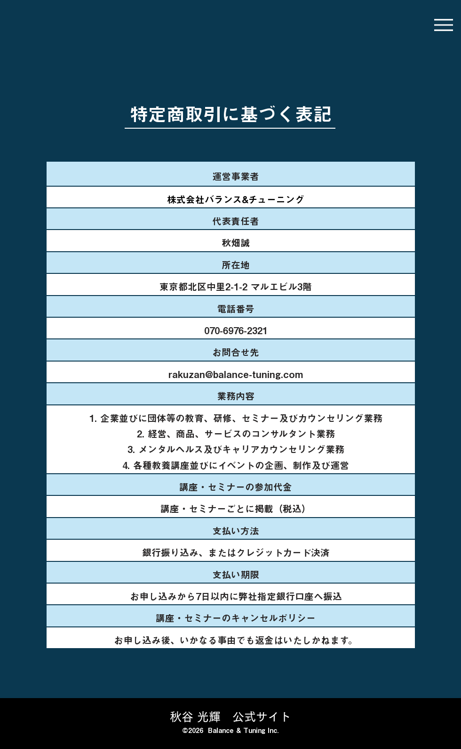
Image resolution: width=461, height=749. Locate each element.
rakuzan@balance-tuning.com (235, 374)
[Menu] (443, 24)
